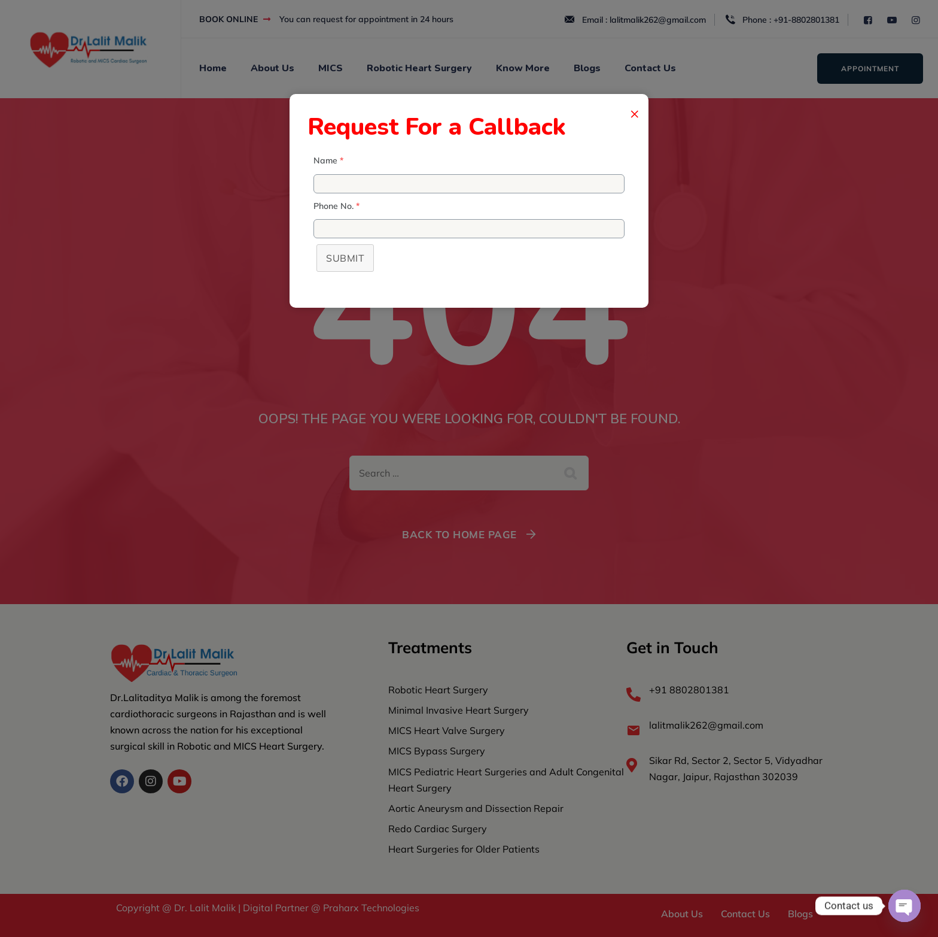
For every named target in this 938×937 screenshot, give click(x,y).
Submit (345, 258)
